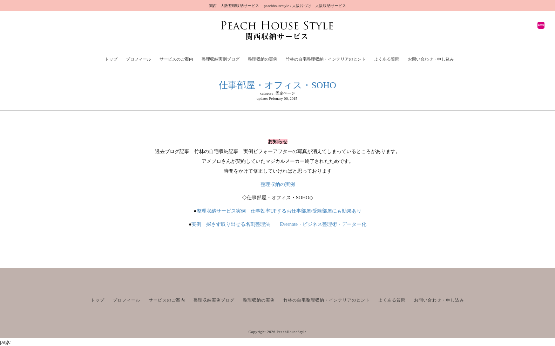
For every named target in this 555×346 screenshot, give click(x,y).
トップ (111, 59)
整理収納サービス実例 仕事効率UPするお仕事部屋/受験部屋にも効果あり (279, 211)
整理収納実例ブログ (220, 59)
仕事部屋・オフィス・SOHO (277, 85)
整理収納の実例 (262, 59)
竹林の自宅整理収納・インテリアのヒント (326, 59)
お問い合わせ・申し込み (431, 59)
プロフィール (138, 59)
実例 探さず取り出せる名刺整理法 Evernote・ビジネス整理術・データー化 (281, 224)
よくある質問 (386, 59)
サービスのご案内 (176, 59)
